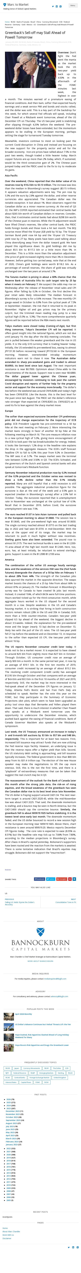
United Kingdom (60, 1100)
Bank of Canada (24, 22)
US (35, 24)
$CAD (8, 1100)
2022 (9, 1171)
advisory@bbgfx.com (59, 1018)
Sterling (62, 1095)
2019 (9, 1180)
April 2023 (11, 1157)
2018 (9, 1183)
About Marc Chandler (11, 1254)
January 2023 (13, 1167)
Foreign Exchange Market (40, 1100)
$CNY (47, 1104)
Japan (17, 1090)
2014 (9, 1195)
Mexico (30, 24)
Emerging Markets (47, 1095)
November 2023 (14, 1136)
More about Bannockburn (40, 983)
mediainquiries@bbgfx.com (55, 1001)
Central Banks (20, 1100)
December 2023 (14, 1133)
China (39, 22)
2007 (9, 1216)
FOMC (38, 1104)
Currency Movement (51, 22)
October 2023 (13, 1139)
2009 (9, 1210)
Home (8, 22)
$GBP (33, 1095)
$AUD (71, 1095)
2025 (9, 1124)
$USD (14, 22)
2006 (9, 1219)
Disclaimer (7, 1260)
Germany (17, 24)
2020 (9, 1177)
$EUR (47, 1090)
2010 (9, 1207)
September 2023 (14, 1142)
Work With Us (8, 1257)
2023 (9, 1130)
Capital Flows (27, 1104)
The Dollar (58, 1090)
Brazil (33, 22)
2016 (9, 1189)
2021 (9, 1174)
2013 (9, 1198)
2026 (9, 1121)
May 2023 (11, 1154)
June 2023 (11, 1151)
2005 (9, 1222)
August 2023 (12, 1145)
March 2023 (12, 1161)
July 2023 (11, 1148)
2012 (9, 1201)
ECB (61, 22)
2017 (9, 1186)
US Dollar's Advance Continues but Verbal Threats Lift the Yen (44, 1046)
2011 (9, 1204)
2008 (9, 1213)
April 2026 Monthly (24, 1036)
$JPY (8, 1095)
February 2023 (13, 1163)
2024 (9, 1127)
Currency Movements (32, 1090)
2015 (9, 1192)
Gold (24, 24)
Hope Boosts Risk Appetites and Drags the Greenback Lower (43, 1067)
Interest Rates (11, 1104)
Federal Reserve (12, 46)
